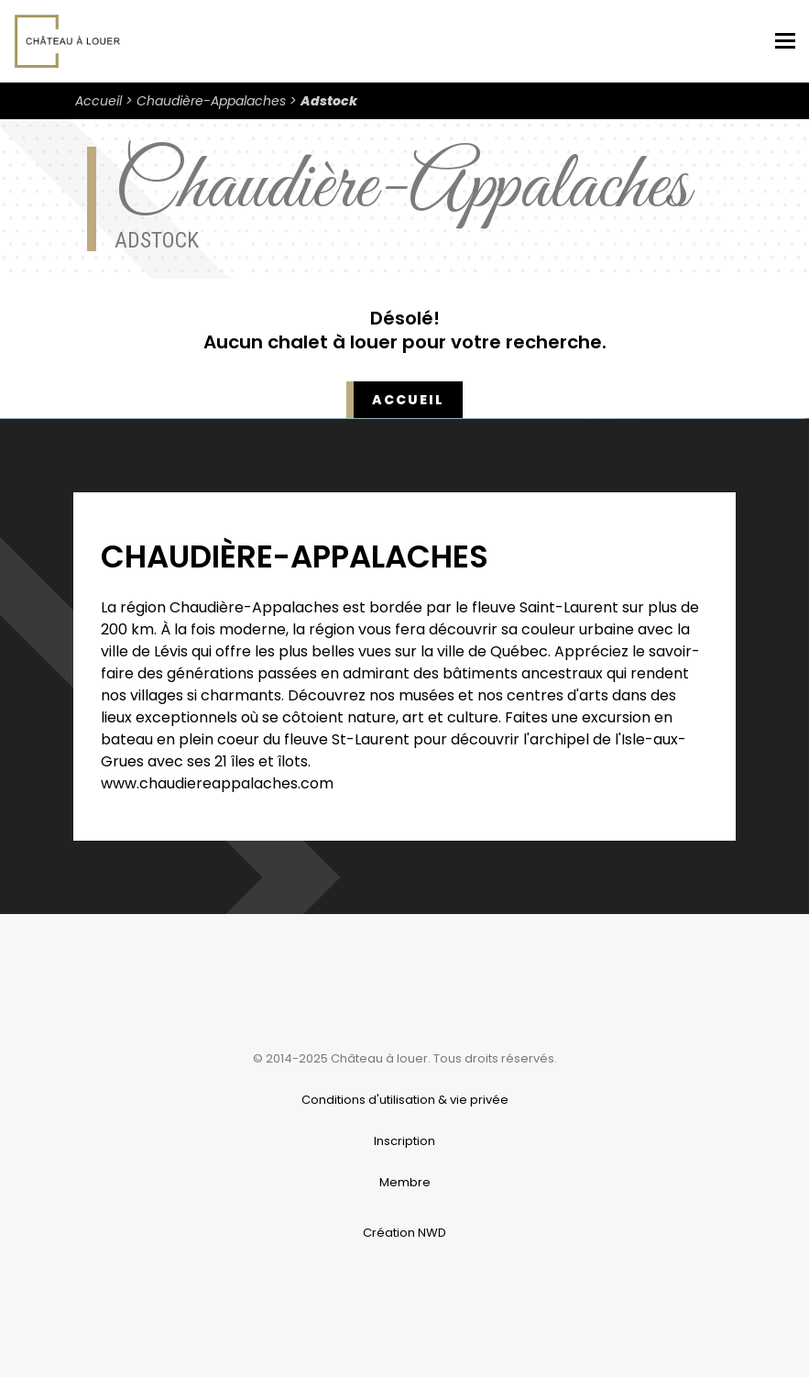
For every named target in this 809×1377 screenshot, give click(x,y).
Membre (405, 1182)
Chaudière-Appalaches (211, 101)
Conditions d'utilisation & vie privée (404, 1099)
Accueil (98, 101)
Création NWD (404, 1232)
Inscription (404, 1141)
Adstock (329, 101)
